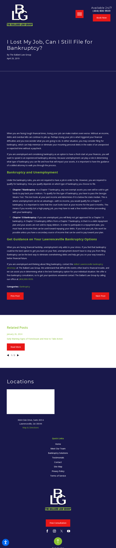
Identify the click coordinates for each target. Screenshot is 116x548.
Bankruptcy (24, 286)
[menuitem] (58, 444)
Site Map (58, 466)
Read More (16, 347)
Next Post (100, 296)
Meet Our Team (58, 448)
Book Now (102, 17)
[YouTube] (68, 531)
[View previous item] (8, 355)
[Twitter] (61, 531)
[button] (5, 542)
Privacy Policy (58, 471)
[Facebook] (47, 531)
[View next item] (18, 355)
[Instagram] (54, 531)
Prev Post (15, 296)
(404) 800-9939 (101, 10)
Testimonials (58, 457)
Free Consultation (58, 523)
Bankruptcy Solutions (58, 453)
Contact (58, 462)
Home (58, 444)
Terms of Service (58, 475)
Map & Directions (30, 427)
